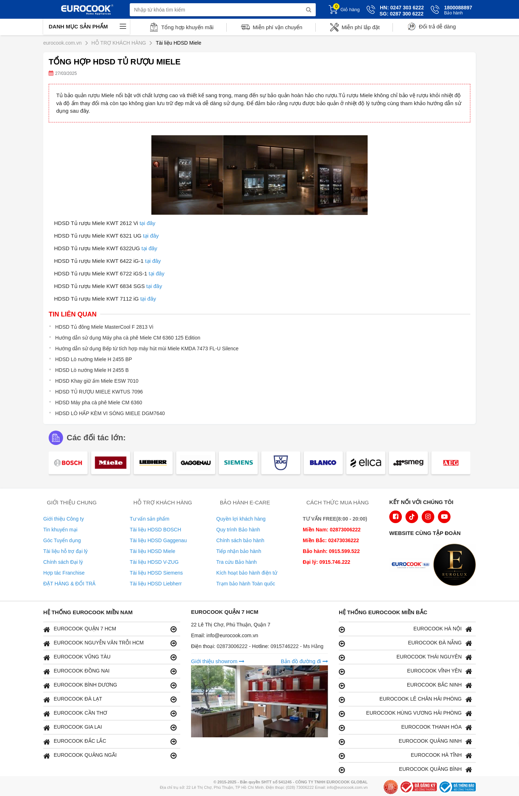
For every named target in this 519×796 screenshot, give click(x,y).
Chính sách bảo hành (240, 540)
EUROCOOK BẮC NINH (405, 685)
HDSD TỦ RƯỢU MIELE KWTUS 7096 (99, 392)
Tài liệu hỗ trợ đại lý (65, 551)
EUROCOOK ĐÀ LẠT (110, 699)
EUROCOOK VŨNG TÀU (110, 657)
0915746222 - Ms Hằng (297, 646)
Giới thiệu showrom (217, 661)
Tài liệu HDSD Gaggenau (158, 540)
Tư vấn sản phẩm (149, 519)
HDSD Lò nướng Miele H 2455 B (92, 370)
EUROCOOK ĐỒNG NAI (110, 671)
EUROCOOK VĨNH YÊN (405, 671)
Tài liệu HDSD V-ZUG (154, 562)
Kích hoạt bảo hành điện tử (246, 573)
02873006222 (233, 646)
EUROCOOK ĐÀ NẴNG (405, 643)
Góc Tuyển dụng (62, 540)
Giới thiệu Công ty (63, 519)
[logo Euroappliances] (412, 565)
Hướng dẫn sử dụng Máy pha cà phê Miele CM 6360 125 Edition (127, 338)
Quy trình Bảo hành (238, 529)
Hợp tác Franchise (64, 573)
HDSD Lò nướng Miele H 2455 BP (93, 359)
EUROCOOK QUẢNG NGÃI (110, 755)
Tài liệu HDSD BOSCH (155, 529)
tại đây (147, 223)
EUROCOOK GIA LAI (110, 727)
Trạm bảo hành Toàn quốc (245, 583)
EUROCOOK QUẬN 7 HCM (110, 629)
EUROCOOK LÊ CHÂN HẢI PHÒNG (405, 699)
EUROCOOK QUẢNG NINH (405, 741)
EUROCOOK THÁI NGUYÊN (405, 657)
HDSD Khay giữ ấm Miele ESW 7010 (96, 381)
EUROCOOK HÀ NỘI (405, 629)
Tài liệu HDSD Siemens (156, 573)
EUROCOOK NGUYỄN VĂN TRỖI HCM (110, 643)
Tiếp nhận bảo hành (238, 551)
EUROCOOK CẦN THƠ (110, 713)
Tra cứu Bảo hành (236, 562)
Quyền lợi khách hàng (241, 519)
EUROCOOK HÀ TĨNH (405, 755)
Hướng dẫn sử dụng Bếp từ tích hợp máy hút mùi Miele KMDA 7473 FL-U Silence (147, 348)
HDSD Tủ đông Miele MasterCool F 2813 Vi (104, 327)
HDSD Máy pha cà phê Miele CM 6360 (98, 402)
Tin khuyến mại (60, 529)
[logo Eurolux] (456, 565)
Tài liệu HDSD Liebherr (156, 583)
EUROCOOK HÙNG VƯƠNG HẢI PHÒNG (405, 713)
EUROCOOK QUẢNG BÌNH (405, 769)
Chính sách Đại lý (63, 562)
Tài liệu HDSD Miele (152, 551)
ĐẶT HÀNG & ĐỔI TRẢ (69, 583)
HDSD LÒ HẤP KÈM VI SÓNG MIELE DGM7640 (110, 413)
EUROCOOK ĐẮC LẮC (110, 741)
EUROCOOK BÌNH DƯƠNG (110, 685)
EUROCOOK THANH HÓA (405, 727)
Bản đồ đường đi (304, 661)
